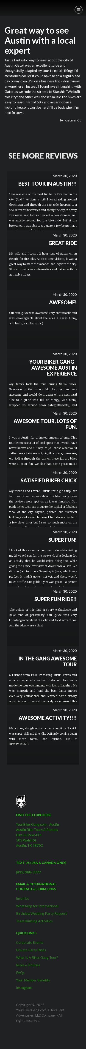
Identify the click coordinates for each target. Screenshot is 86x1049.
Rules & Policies (28, 965)
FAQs (20, 972)
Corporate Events (29, 942)
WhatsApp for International (37, 906)
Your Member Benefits (33, 980)
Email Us (22, 898)
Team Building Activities (34, 921)
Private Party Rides (31, 950)
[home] (3, 6)
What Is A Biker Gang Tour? (37, 957)
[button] (79, 10)
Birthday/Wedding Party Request (41, 913)
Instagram (24, 988)
